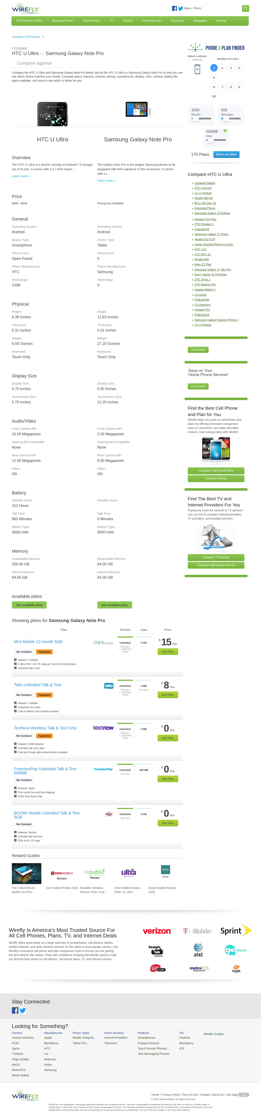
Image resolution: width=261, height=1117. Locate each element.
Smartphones (139, 1037)
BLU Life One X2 (205, 180)
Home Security (151, 20)
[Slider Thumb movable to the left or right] (195, 98)
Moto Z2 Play (203, 242)
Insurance (177, 20)
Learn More (198, 327)
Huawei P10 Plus (205, 197)
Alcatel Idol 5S (204, 176)
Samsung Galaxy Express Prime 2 (216, 297)
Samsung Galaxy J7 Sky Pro (213, 247)
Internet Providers (110, 1037)
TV (111, 20)
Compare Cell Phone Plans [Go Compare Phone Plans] (216, 448)
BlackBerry (48, 1042)
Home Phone (91, 20)
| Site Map (231, 1091)
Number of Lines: (228, 58)
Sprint (15, 1047)
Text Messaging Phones (145, 1052)
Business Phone (62, 20)
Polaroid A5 (202, 207)
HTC (44, 1047)
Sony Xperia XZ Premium (211, 252)
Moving (221, 20)
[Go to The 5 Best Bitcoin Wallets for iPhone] (26, 873)
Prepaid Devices (140, 1042)
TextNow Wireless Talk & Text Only (45, 728)
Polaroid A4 (202, 292)
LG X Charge (203, 302)
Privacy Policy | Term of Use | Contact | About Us (193, 1091)
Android (174, 1037)
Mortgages (200, 20)
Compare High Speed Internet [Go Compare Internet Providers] (216, 542)
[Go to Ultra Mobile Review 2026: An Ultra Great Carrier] (129, 873)
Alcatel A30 (202, 237)
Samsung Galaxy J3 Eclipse (212, 190)
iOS (171, 1047)
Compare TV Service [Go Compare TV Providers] (216, 535)
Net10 (15, 1062)
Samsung (47, 1067)
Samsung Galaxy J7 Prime (211, 212)
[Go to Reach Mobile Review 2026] (163, 873)
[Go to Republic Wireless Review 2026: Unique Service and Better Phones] (95, 873)
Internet (127, 20)
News (187, 8)
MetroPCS (18, 1067)
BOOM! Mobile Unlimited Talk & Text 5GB (47, 815)
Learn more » (21, 176)
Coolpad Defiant (205, 160)
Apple (45, 1037)
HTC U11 (200, 227)
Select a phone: (197, 58)
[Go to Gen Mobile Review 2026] (60, 873)
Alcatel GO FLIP (205, 217)
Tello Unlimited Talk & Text (37, 685)
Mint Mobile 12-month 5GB (38, 642)
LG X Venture (203, 170)
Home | (156, 1091)
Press (197, 8)
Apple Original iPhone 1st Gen (214, 222)
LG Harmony (203, 282)
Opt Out (243, 1091)
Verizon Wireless (22, 1037)
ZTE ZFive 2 (202, 257)
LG (43, 1052)
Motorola (47, 1057)
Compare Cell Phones (26, 36)
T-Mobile (17, 1052)
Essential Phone (205, 186)
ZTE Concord (203, 165)
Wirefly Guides (201, 1033)
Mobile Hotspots (79, 1037)
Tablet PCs (76, 1042)
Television (105, 1042)
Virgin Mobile (19, 1057)
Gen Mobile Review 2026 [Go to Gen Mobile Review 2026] (62, 888)
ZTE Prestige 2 (204, 202)
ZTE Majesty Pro (205, 262)
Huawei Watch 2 (205, 267)
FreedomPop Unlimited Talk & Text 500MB (45, 771)
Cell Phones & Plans (29, 20)
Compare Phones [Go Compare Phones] (216, 456)
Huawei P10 (202, 287)
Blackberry (175, 1042)
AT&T (15, 1042)
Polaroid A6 (202, 277)
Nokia (45, 1062)
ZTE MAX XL (203, 232)
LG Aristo (200, 272)
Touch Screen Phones (144, 1047)
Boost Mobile (19, 1072)
